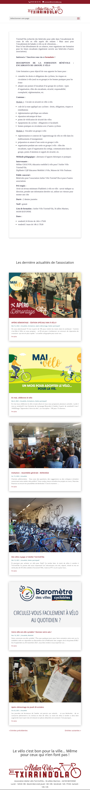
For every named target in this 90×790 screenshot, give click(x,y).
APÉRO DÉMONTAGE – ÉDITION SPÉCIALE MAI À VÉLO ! (34, 322)
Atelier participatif (54, 326)
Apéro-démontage (42, 326)
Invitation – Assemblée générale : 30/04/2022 (30, 473)
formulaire (49, 57)
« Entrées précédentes (18, 730)
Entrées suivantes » (73, 730)
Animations (31, 326)
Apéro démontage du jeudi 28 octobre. (27, 707)
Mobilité (30, 635)
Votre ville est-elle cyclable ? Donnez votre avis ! (31, 632)
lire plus (14, 336)
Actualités (24, 326)
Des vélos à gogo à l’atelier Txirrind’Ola (27, 557)
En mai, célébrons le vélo (21, 397)
